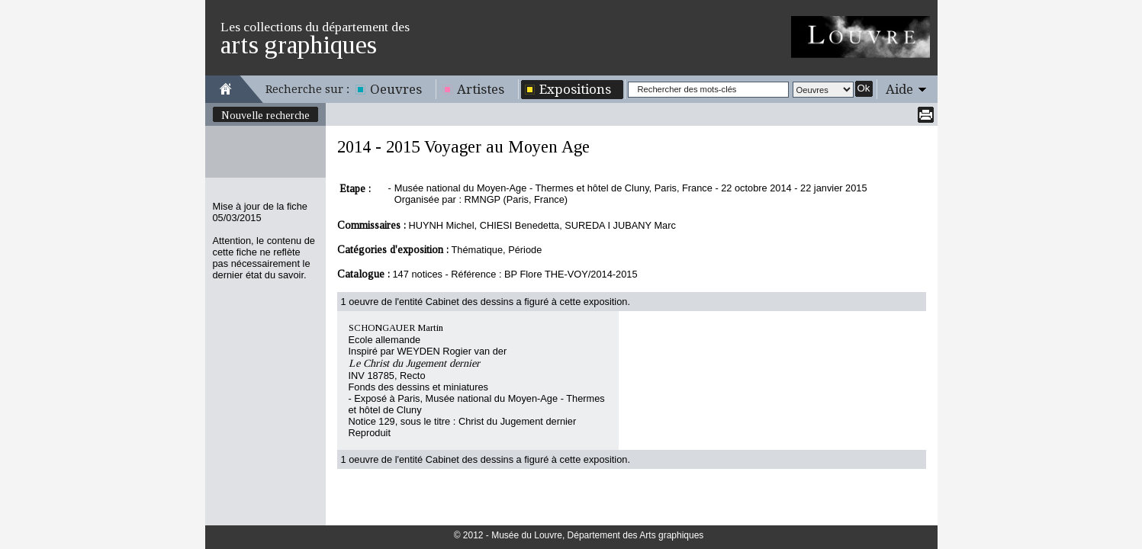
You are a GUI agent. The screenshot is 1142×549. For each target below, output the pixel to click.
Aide (899, 89)
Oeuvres (396, 89)
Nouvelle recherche (265, 115)
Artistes (480, 89)
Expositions (575, 89)
